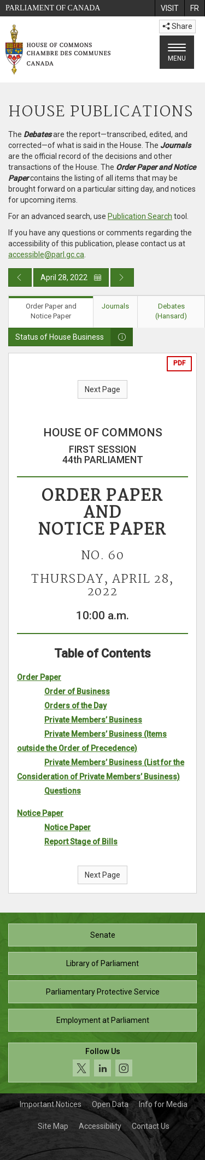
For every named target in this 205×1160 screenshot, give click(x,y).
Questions (62, 790)
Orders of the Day (75, 705)
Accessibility (100, 1126)
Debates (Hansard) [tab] (171, 311)
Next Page (102, 389)
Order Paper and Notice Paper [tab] (51, 311)
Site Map (53, 1126)
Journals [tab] (115, 306)
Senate (102, 935)
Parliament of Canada (52, 8)
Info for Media (163, 1104)
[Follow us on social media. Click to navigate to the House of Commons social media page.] (102, 1062)
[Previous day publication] (20, 277)
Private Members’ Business (93, 719)
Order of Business (77, 691)
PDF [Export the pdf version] (179, 363)
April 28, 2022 (71, 277)
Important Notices (50, 1104)
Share (177, 26)
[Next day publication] (122, 277)
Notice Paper (40, 813)
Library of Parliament (102, 963)
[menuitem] (169, 8)
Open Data (110, 1104)
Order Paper (39, 677)
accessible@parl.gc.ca (46, 254)
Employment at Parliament (102, 1020)
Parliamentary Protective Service (103, 991)
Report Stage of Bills (81, 841)
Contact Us (150, 1126)
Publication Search (140, 216)
